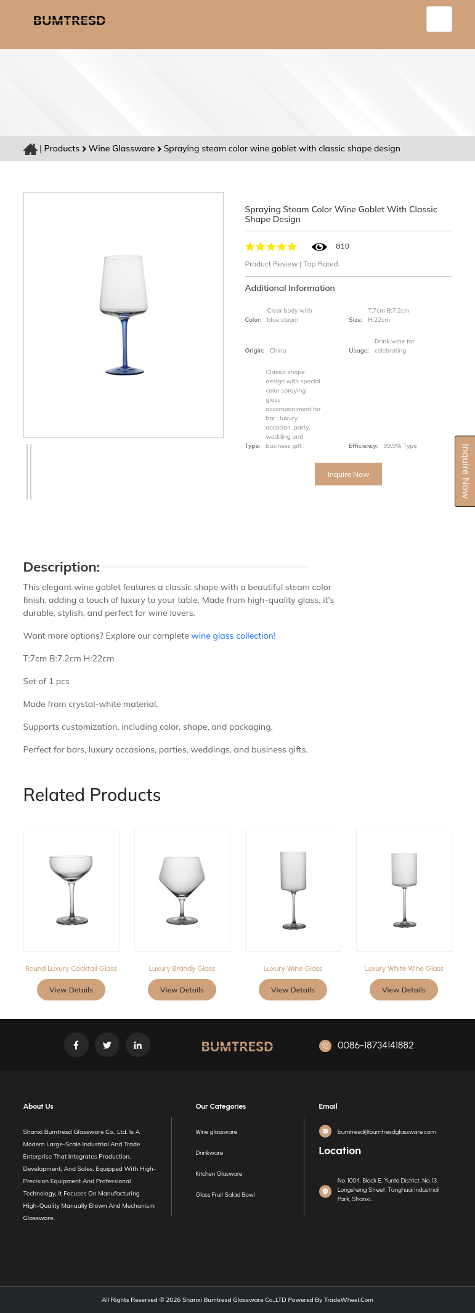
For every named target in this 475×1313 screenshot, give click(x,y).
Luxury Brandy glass (182, 968)
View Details (71, 989)
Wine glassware (123, 148)
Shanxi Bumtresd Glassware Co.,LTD (233, 1300)
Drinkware (210, 1153)
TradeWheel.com (348, 1300)
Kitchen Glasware (219, 1174)
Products (62, 148)
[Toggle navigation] (439, 19)
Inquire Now (349, 474)
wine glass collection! (233, 635)
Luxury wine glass (293, 968)
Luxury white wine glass (403, 968)
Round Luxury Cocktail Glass (70, 968)
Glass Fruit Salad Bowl (225, 1195)
